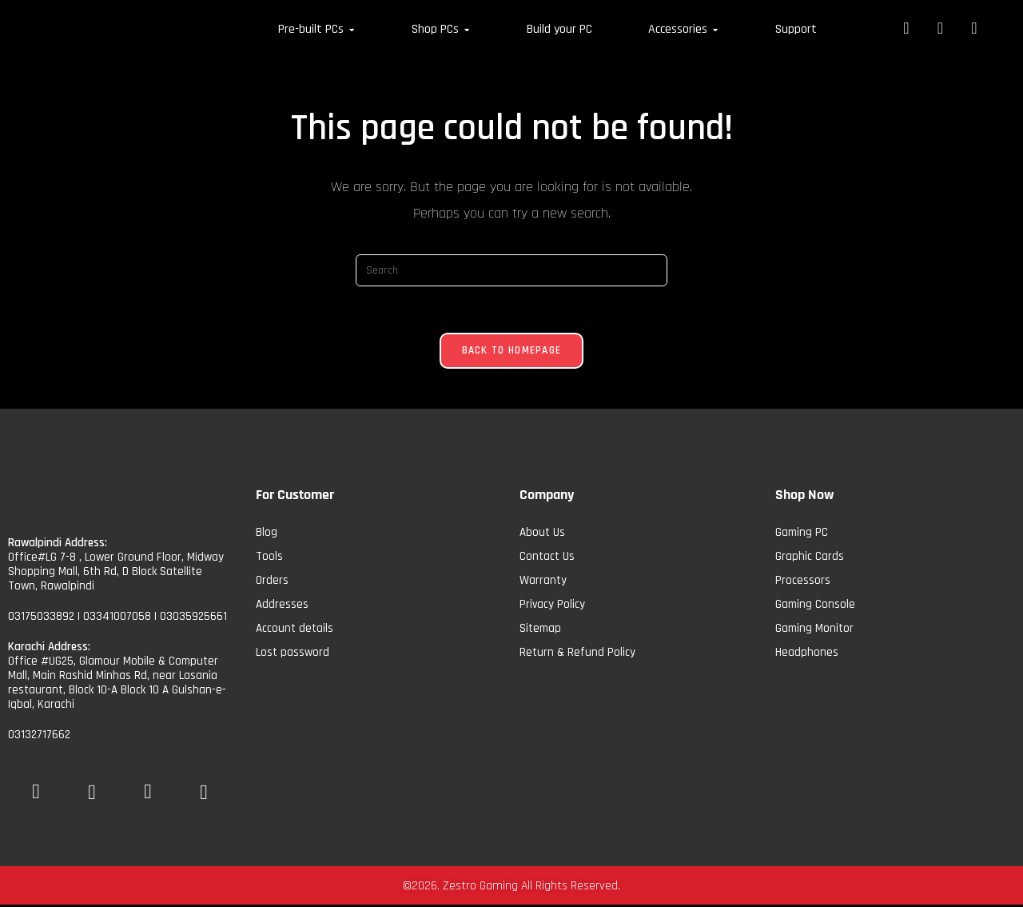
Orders (272, 581)
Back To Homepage (512, 352)
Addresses (282, 605)
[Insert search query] (511, 270)
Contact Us (547, 557)
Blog (266, 533)
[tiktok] (203, 797)
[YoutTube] (92, 797)
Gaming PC (801, 533)
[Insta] (147, 788)
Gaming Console (815, 605)
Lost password (292, 653)
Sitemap (540, 629)
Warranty (543, 581)
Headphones (806, 653)
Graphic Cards (809, 557)
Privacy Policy (552, 605)
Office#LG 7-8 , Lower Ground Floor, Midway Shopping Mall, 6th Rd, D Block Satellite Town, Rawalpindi (116, 573)
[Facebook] (36, 788)
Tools (269, 557)
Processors (802, 581)
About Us (542, 533)
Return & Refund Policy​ (577, 653)
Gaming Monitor (814, 629)
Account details (294, 629)
